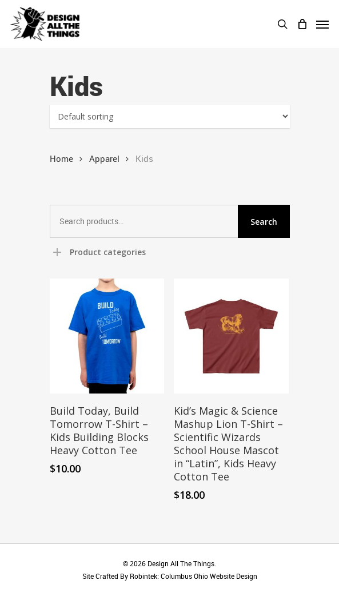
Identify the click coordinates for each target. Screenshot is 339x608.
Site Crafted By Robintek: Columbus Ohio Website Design (169, 576)
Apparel (104, 158)
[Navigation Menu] (322, 24)
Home (61, 158)
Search (263, 221)
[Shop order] (170, 116)
